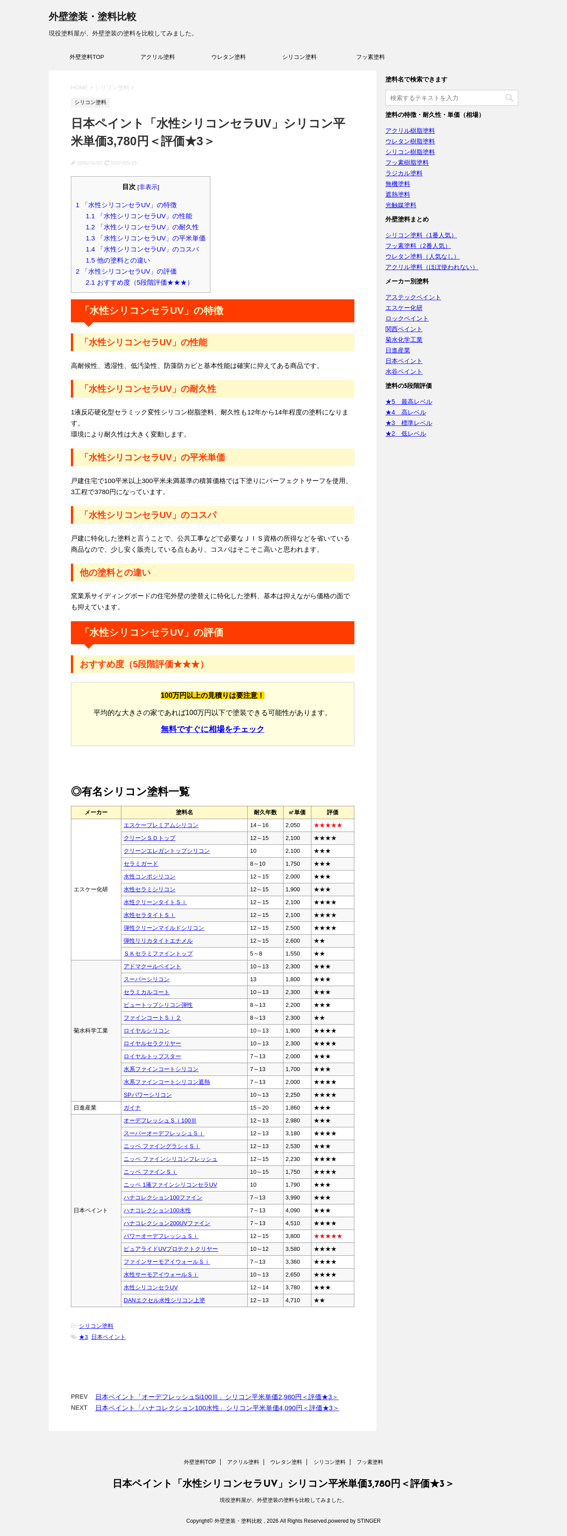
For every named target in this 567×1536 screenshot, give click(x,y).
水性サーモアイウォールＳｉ (161, 1274)
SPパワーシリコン (147, 1094)
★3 (83, 1337)
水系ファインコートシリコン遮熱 (167, 1082)
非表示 (148, 187)
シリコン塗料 (299, 57)
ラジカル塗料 (404, 173)
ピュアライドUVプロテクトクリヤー (171, 1249)
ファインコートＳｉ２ (152, 1017)
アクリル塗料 (157, 57)
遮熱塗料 (397, 194)
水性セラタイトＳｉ (149, 915)
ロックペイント (407, 318)
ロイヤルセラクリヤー (152, 1043)
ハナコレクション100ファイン (163, 1197)
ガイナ (132, 1107)
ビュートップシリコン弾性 (158, 1005)
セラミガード (141, 863)
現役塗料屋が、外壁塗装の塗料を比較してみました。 (283, 1500)
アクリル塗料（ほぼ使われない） (431, 267)
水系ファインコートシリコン (161, 1069)
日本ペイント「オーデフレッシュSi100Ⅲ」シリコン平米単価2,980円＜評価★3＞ (216, 1397)
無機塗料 (397, 183)
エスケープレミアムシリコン (161, 825)
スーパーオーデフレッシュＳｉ (164, 1133)
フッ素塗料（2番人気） (418, 245)
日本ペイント (108, 1337)
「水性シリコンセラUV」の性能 (139, 216)
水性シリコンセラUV (151, 1287)
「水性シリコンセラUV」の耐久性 (142, 227)
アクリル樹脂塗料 (410, 130)
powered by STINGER (354, 1521)
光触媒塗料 (400, 205)
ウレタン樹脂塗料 (410, 141)
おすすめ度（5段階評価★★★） (140, 282)
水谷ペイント (404, 371)
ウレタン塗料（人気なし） (422, 256)
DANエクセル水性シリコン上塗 (164, 1300)
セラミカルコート (147, 992)
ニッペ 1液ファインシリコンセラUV (170, 1184)
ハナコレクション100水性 (157, 1210)
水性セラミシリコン (149, 889)
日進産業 (397, 350)
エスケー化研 (404, 307)
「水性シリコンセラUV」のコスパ (142, 249)
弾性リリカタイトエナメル (158, 940)
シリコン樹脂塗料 (410, 151)
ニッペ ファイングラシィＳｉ (162, 1146)
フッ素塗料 (370, 57)
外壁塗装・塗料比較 (92, 17)
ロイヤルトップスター (152, 1056)
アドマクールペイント (152, 966)
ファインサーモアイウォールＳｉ (167, 1261)
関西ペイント (404, 329)
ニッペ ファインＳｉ (150, 1171)
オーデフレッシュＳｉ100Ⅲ (160, 1120)
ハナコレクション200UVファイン (167, 1223)
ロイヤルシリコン (147, 1030)
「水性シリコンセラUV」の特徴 (126, 205)
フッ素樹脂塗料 (407, 162)
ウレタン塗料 (228, 57)
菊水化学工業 (404, 339)
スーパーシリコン (147, 979)
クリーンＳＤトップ (149, 838)
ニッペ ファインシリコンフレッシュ (170, 1159)
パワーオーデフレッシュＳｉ (161, 1236)
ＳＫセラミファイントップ (158, 953)
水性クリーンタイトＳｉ (155, 902)
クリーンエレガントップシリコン (167, 850)
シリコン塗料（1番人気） (421, 235)
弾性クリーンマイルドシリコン (164, 928)
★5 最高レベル (408, 401)
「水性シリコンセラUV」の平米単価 (146, 238)
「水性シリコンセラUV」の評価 (126, 271)
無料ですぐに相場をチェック (212, 729)
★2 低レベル (405, 433)
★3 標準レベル (408, 422)
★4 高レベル (405, 412)
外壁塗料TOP (87, 57)
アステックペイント (413, 297)
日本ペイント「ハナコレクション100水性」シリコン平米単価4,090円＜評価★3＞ (217, 1408)
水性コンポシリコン (149, 876)
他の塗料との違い (118, 260)
